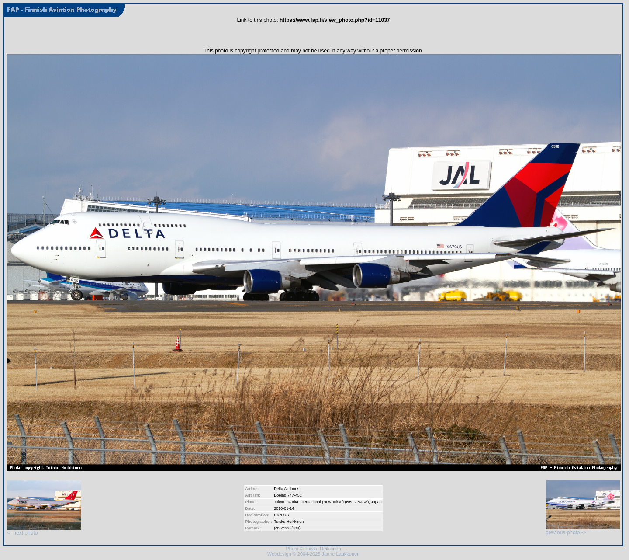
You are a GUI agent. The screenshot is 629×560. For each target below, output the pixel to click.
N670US (281, 515)
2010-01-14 (284, 508)
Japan (376, 502)
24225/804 (289, 528)
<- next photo (44, 530)
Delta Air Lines (286, 489)
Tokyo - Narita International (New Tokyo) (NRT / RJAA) (321, 502)
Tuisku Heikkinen (289, 521)
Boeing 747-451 (288, 495)
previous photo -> (583, 530)
